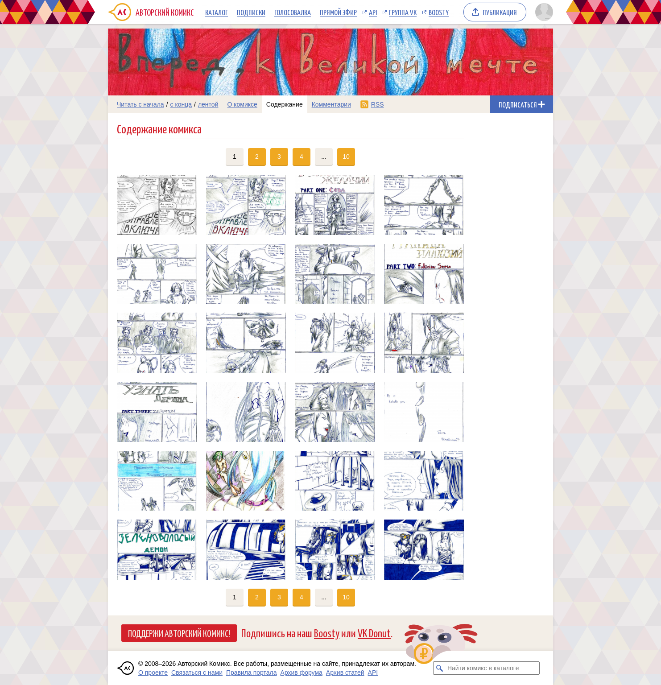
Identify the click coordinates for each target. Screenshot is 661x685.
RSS (377, 104)
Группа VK (403, 12)
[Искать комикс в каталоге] (440, 668)
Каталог (216, 12)
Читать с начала (140, 104)
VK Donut (374, 633)
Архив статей (345, 672)
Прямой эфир (338, 12)
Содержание (284, 104)
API (373, 12)
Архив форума (301, 672)
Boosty (439, 12)
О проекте (153, 672)
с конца (181, 104)
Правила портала (251, 672)
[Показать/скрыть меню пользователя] (542, 12)
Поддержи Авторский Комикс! (179, 633)
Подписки (251, 12)
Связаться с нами (197, 672)
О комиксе (242, 104)
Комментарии (331, 104)
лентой (208, 104)
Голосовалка (292, 12)
